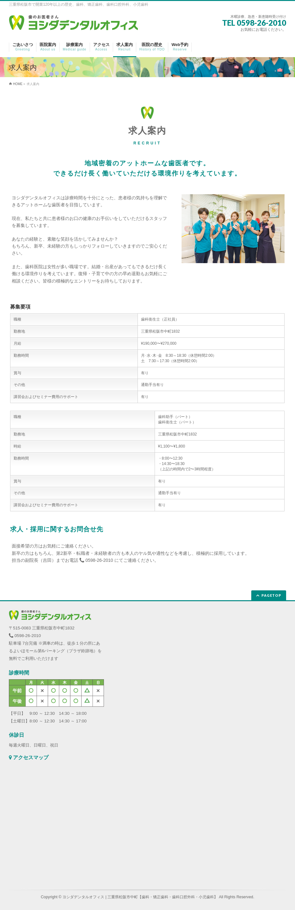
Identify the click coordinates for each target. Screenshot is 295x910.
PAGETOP (271, 595)
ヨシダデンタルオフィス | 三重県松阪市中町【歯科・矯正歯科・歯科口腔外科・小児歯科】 (140, 897)
